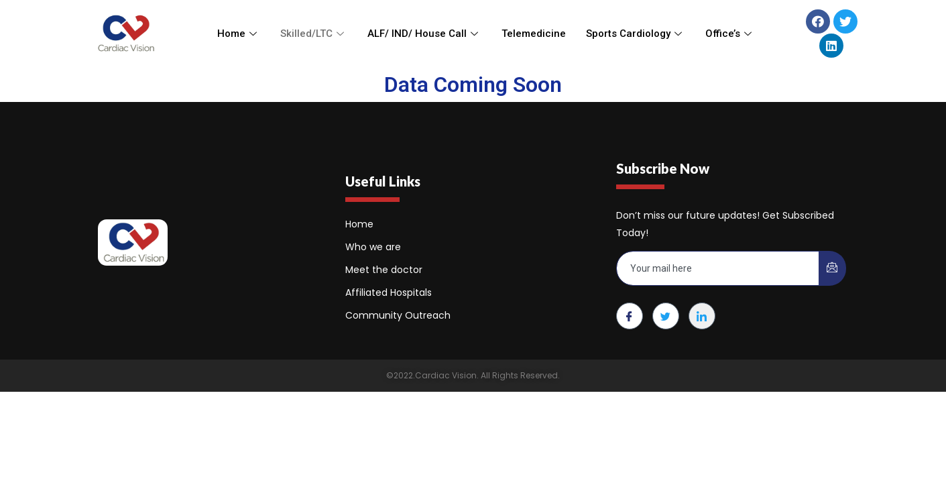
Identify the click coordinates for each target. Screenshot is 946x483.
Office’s (730, 34)
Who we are (373, 247)
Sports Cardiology (635, 34)
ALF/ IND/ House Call (424, 34)
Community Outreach (398, 315)
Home (238, 34)
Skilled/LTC (313, 34)
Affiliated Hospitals (388, 292)
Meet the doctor (383, 269)
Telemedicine (533, 34)
